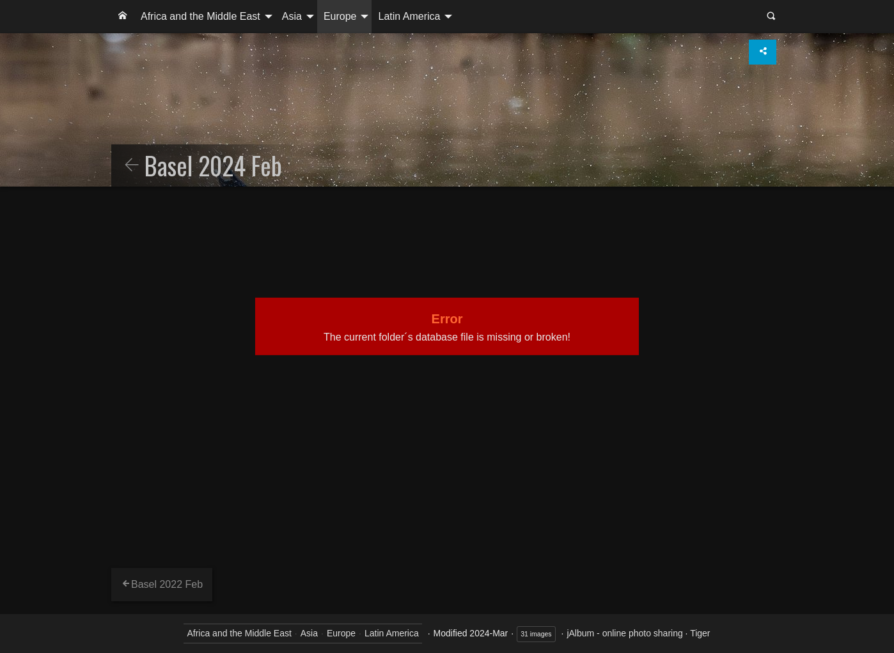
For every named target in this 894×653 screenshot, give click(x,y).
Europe (340, 16)
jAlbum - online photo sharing (624, 633)
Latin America (409, 16)
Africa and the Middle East (200, 16)
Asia (292, 16)
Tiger (700, 633)
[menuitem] (122, 16)
